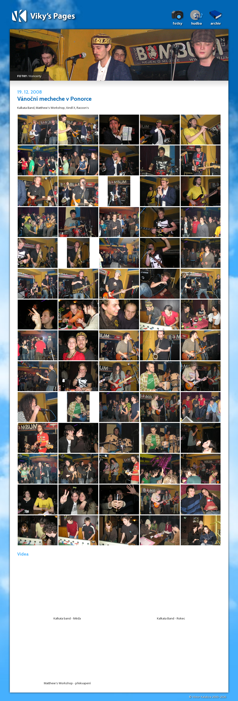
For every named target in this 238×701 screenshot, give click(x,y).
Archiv (215, 23)
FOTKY (22, 76)
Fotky (177, 23)
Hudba (196, 23)
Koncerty (35, 76)
